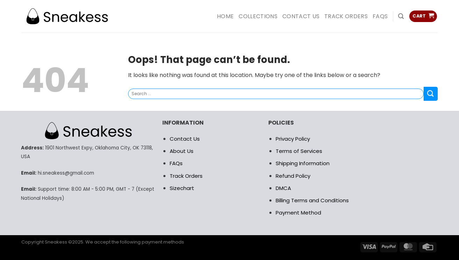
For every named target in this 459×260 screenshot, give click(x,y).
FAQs (380, 16)
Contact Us (185, 138)
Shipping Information (303, 163)
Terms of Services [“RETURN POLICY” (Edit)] (299, 151)
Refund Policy (293, 176)
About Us (181, 151)
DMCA (283, 188)
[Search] (401, 16)
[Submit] (431, 93)
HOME (225, 16)
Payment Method (298, 212)
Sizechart (182, 188)
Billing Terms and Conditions (312, 200)
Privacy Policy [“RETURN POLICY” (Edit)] (293, 138)
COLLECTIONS (258, 16)
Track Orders (346, 16)
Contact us (300, 16)
